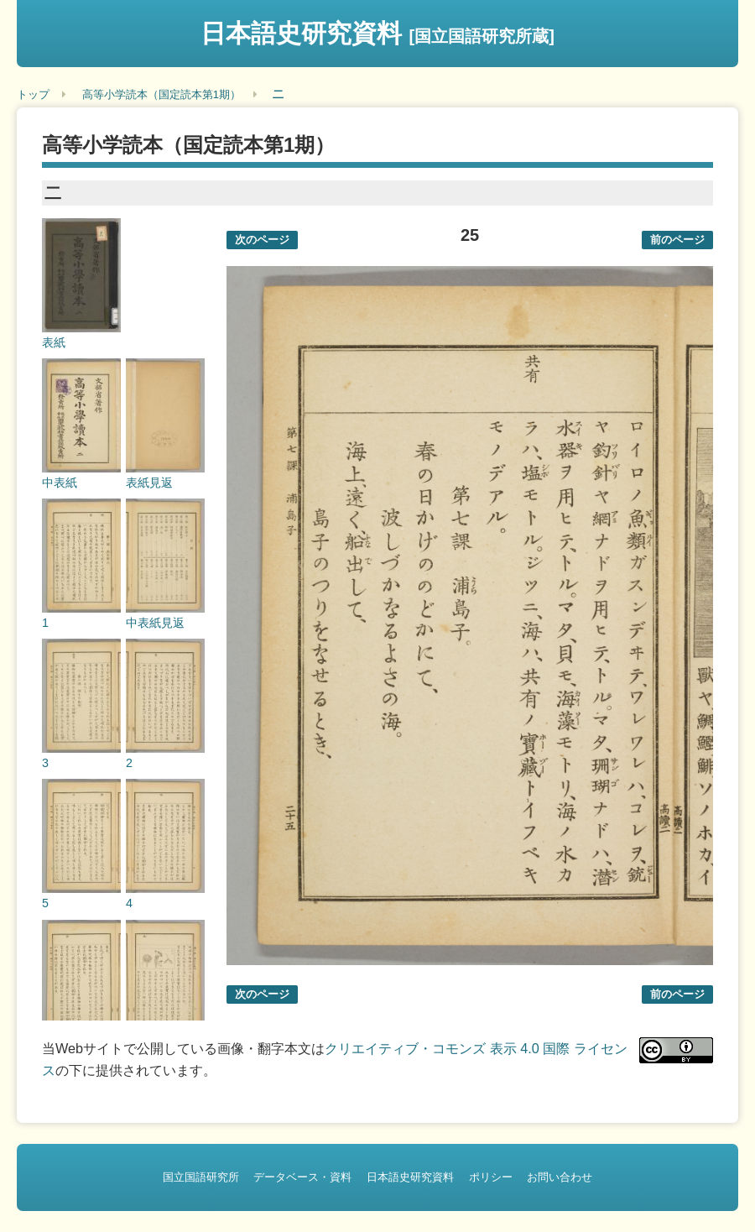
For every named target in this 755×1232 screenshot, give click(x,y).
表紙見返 (149, 482)
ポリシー (491, 1177)
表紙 (53, 342)
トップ (33, 94)
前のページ (677, 239)
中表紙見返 (155, 622)
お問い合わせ (559, 1177)
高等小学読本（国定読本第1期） (161, 94)
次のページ (262, 239)
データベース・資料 (302, 1177)
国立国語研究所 (201, 1177)
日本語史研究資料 (377, 33)
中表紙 (59, 482)
